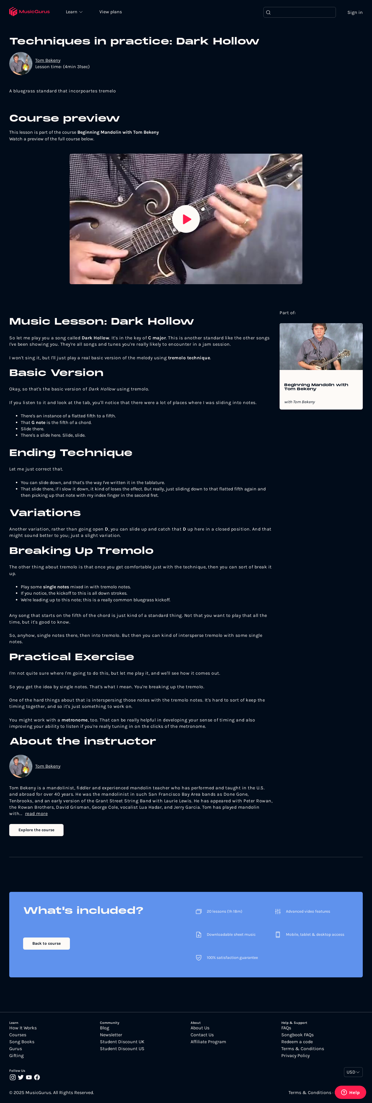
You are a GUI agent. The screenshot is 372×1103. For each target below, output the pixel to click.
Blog (104, 1028)
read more (36, 813)
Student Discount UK (122, 1042)
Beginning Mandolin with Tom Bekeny (316, 387)
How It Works (23, 1028)
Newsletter (111, 1035)
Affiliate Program (208, 1042)
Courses (17, 1035)
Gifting (16, 1056)
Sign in (355, 12)
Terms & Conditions (302, 1049)
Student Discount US (122, 1049)
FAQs (286, 1028)
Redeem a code (297, 1042)
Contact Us (202, 1035)
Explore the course (36, 829)
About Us (200, 1028)
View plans (111, 12)
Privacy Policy (295, 1056)
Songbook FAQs (297, 1035)
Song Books (21, 1042)
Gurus (15, 1049)
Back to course (46, 943)
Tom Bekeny (47, 60)
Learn (72, 11)
